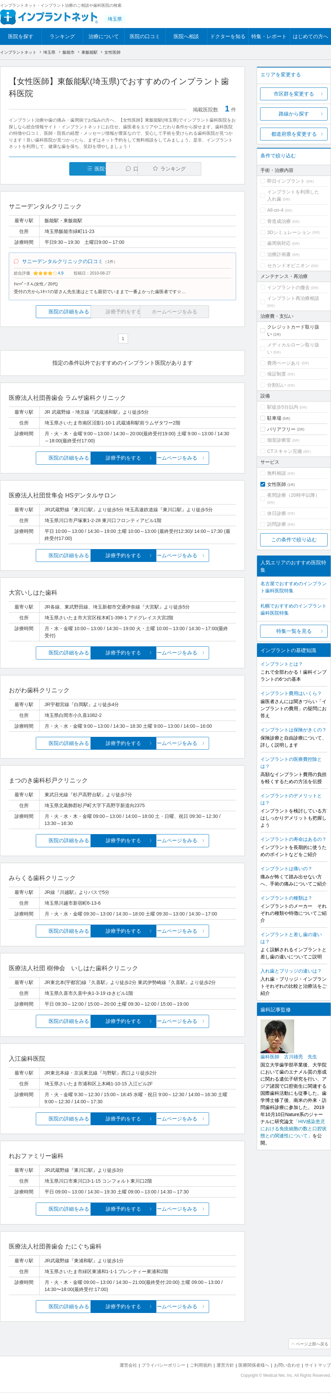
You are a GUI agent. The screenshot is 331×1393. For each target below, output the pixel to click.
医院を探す (20, 36)
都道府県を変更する (294, 134)
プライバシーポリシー (163, 1366)
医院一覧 (55, 169)
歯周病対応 (279, 243)
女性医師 (276, 484)
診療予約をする (122, 459)
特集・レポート (269, 36)
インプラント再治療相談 (293, 298)
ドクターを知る (228, 36)
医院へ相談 (186, 36)
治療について (103, 36)
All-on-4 (275, 210)
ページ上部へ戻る (312, 1345)
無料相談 (276, 473)
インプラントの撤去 (288, 287)
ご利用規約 (201, 1366)
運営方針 (225, 1366)
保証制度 (276, 374)
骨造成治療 (279, 221)
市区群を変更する (294, 94)
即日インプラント (286, 181)
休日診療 (276, 513)
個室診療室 (279, 440)
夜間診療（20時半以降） (293, 495)
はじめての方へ (310, 36)
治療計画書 (279, 254)
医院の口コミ (145, 36)
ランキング (62, 36)
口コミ (126, 169)
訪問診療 (276, 524)
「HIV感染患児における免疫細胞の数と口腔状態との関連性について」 (293, 1128)
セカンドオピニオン (288, 265)
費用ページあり (283, 363)
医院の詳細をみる (46, 313)
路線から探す (294, 114)
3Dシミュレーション (289, 232)
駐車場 (274, 418)
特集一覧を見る (294, 631)
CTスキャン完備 (284, 451)
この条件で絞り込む (294, 539)
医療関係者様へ (253, 1366)
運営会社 (128, 1366)
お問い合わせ (287, 1366)
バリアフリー (281, 429)
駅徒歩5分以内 (282, 407)
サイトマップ (318, 1366)
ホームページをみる (198, 459)
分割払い (276, 385)
